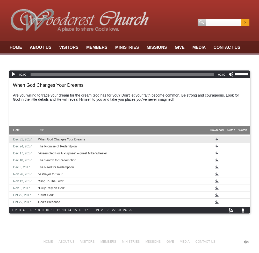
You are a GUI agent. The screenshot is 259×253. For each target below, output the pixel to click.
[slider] (122, 74)
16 (80, 210)
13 (64, 210)
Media (199, 47)
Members (96, 47)
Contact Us (226, 47)
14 (69, 210)
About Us (41, 47)
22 (114, 210)
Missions (157, 47)
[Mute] (231, 74)
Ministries (127, 47)
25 (130, 210)
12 (58, 210)
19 (97, 210)
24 (124, 210)
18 (91, 210)
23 (119, 210)
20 (102, 210)
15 (75, 210)
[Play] (13, 74)
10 (47, 210)
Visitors (68, 47)
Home (16, 47)
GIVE (180, 47)
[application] (129, 74)
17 (86, 210)
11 (53, 210)
